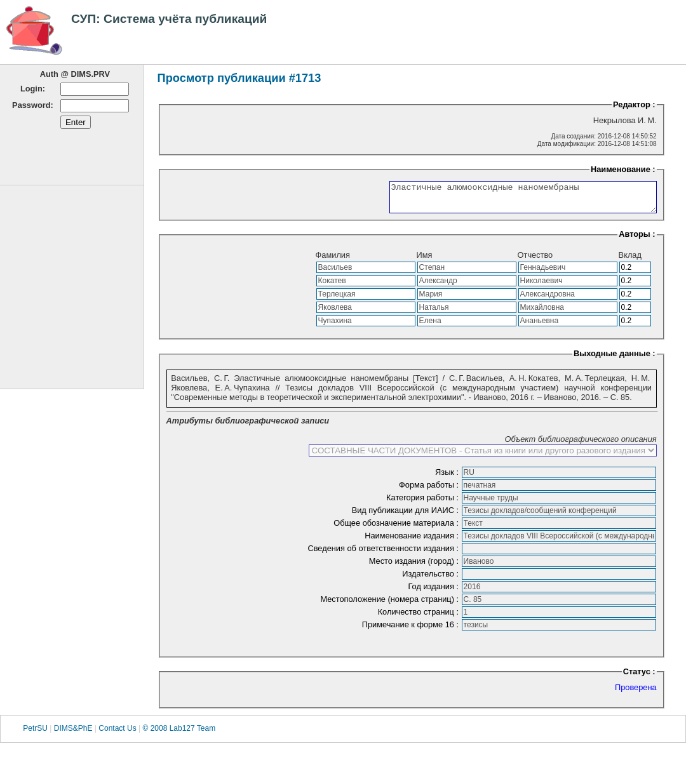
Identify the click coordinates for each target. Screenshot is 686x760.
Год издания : (434, 592)
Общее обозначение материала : (397, 528)
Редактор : (634, 104)
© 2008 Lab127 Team (178, 734)
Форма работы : (430, 490)
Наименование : (623, 169)
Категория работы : (423, 503)
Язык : (448, 478)
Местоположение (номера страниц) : (390, 605)
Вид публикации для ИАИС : (406, 516)
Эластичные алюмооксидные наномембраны (507, 200)
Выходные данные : (615, 359)
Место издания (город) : (415, 566)
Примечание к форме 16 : (411, 630)
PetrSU (35, 734)
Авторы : (637, 239)
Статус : (639, 677)
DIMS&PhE (73, 734)
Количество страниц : (419, 617)
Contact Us (117, 734)
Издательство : (431, 579)
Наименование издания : (413, 541)
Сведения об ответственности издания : (384, 554)
